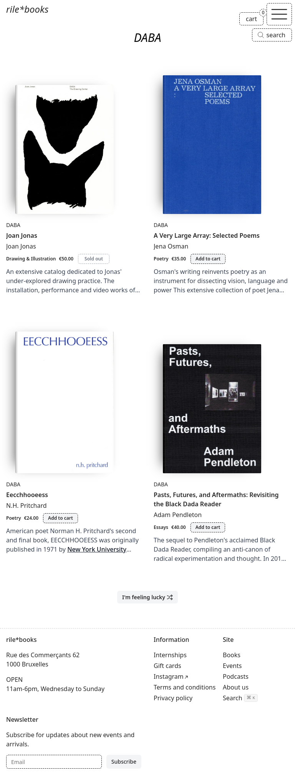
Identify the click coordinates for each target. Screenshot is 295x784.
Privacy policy (173, 698)
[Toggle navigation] (279, 14)
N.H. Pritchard (26, 505)
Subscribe (123, 761)
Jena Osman (171, 246)
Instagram (169, 676)
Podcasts (236, 676)
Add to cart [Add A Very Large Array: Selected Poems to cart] (208, 258)
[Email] (54, 762)
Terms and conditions (184, 687)
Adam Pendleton (178, 515)
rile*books (27, 9)
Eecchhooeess (27, 495)
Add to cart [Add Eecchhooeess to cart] (60, 518)
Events (232, 665)
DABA (13, 225)
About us (236, 687)
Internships (170, 655)
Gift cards (167, 665)
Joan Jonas (21, 235)
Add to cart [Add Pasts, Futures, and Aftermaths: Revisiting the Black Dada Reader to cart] (208, 527)
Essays (161, 527)
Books (231, 655)
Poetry (161, 258)
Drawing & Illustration (31, 258)
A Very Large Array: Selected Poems (207, 235)
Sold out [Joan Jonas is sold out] (94, 258)
